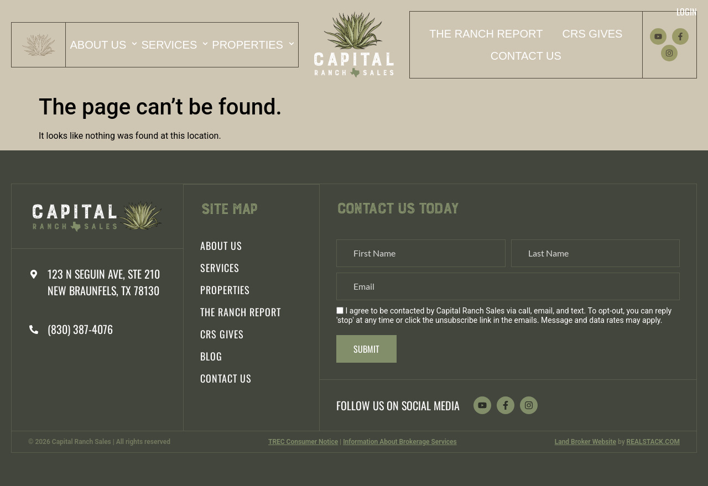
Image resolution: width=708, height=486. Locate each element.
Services (174, 43)
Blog (211, 355)
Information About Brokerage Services (400, 442)
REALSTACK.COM (653, 442)
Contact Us (526, 56)
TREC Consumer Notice (303, 442)
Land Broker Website (585, 442)
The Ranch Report (486, 34)
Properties (253, 43)
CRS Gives (593, 34)
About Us (103, 43)
